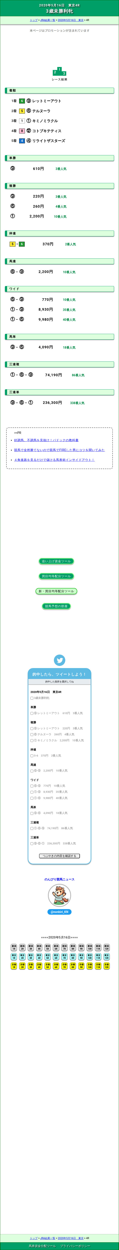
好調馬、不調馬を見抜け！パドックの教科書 (46, 440)
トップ (34, 20)
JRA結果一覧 (47, 20)
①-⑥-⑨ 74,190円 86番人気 (53, 828)
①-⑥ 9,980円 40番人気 (50, 798)
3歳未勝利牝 (41, 698)
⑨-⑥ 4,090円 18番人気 (50, 813)
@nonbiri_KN (59, 912)
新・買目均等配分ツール (56, 591)
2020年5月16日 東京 (70, 20)
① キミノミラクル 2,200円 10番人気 (58, 740)
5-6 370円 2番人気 (47, 755)
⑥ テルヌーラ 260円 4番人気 (53, 734)
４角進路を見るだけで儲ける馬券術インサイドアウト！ (54, 460)
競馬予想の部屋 (56, 606)
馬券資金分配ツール (42, 1246)
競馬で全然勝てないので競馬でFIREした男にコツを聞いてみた (59, 450)
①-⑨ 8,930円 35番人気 (50, 791)
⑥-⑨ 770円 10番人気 (49, 785)
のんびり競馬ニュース (59, 879)
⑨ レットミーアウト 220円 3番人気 (58, 728)
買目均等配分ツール (56, 576)
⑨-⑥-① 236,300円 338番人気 (54, 843)
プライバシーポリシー (75, 1246)
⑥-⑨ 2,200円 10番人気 (50, 770)
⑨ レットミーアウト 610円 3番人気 (58, 713)
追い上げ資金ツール (56, 561)
